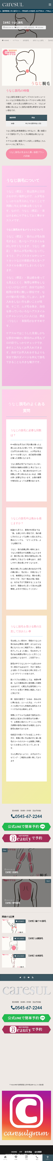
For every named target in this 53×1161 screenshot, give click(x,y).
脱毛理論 (28, 1152)
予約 (26, 1158)
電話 (37, 1158)
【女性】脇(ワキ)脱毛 (37, 921)
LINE (16, 1158)
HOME (6, 40)
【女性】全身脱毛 (35, 955)
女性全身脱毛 (20, 956)
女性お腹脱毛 (20, 938)
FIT (20, 1152)
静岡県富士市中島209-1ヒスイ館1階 (30, 1085)
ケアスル (16, 40)
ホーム (5, 1158)
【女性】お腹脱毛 (35, 938)
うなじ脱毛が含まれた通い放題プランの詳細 (26, 154)
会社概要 (38, 1152)
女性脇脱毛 (21, 921)
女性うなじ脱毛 (22, 27)
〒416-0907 (14, 1085)
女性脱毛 (31, 27)
